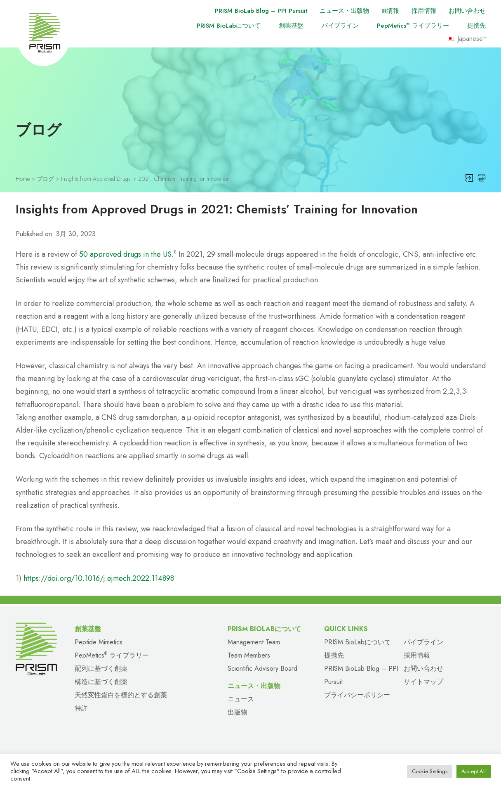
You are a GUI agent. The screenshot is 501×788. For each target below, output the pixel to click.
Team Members (249, 655)
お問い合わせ (467, 10)
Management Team (254, 642)
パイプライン (340, 25)
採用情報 (424, 10)
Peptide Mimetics (98, 642)
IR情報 (390, 10)
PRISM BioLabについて (229, 25)
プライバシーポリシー (357, 695)
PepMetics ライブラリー (413, 25)
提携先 (476, 25)
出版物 (237, 712)
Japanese (465, 38)
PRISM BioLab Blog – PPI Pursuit (261, 10)
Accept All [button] (473, 771)
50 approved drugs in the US (125, 254)
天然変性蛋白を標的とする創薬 (121, 695)
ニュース (241, 699)
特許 (81, 708)
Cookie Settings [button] (429, 771)
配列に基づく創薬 (101, 668)
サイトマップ (423, 681)
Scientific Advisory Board (262, 668)
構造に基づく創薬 (101, 681)
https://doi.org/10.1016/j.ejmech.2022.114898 (99, 578)
